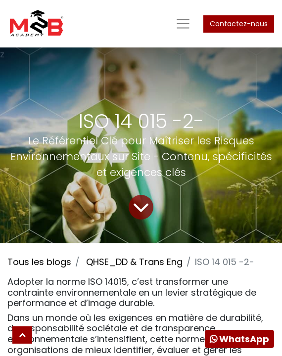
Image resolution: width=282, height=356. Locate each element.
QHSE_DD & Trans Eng (134, 262)
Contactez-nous (239, 24)
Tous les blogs (39, 262)
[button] (22, 335)
